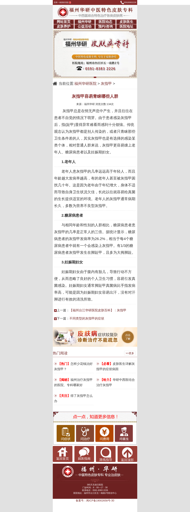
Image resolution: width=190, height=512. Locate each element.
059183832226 (130, 2)
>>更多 (130, 353)
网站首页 (63, 22)
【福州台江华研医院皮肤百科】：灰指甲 (97, 310)
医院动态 (105, 22)
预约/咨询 (105, 26)
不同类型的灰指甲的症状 (86, 318)
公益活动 (84, 26)
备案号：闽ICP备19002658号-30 (95, 500)
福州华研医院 (85, 84)
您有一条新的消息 (62, 2)
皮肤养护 (63, 26)
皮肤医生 (126, 22)
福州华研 (84, 22)
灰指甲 (106, 84)
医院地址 (126, 26)
